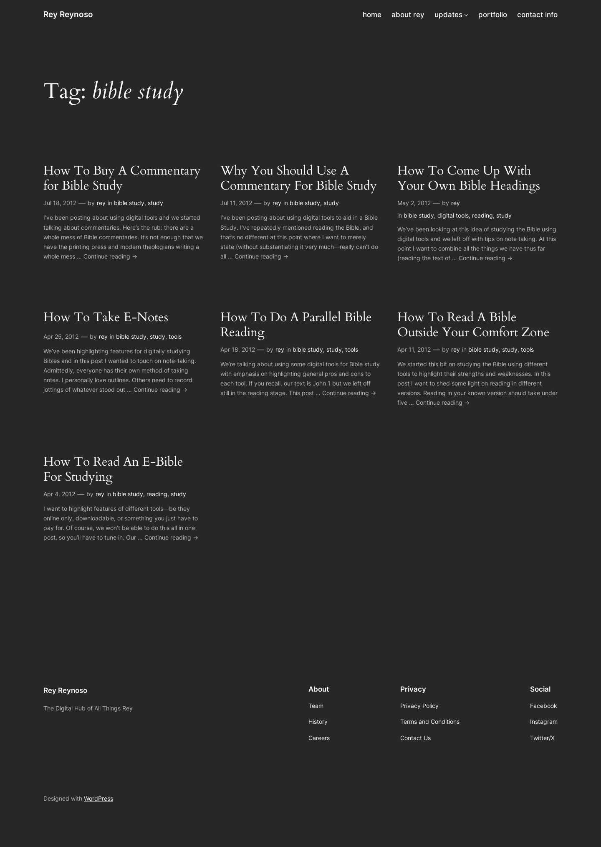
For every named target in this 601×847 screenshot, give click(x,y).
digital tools (453, 215)
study (155, 202)
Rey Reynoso (68, 14)
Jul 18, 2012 (59, 202)
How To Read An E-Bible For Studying (113, 469)
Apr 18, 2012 (237, 349)
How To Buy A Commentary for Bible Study (122, 178)
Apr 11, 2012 (414, 349)
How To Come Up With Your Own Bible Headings (468, 178)
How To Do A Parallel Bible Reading (296, 325)
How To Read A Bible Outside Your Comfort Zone (473, 325)
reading (482, 215)
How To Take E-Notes (105, 317)
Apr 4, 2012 (59, 493)
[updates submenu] (466, 15)
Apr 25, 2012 (60, 336)
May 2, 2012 (414, 202)
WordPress (98, 798)
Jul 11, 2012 (236, 202)
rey (101, 202)
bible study (129, 202)
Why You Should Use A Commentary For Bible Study (298, 178)
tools (175, 336)
